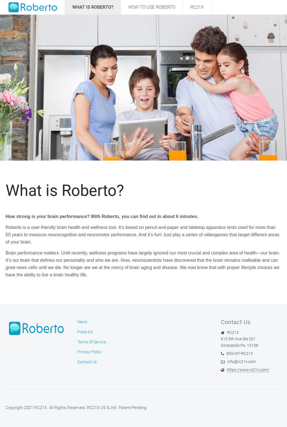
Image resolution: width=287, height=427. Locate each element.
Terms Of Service (91, 342)
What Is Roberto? (93, 7)
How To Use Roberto (151, 7)
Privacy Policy (89, 352)
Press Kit (85, 332)
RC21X (197, 7)
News (82, 322)
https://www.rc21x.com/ (248, 370)
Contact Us (87, 362)
